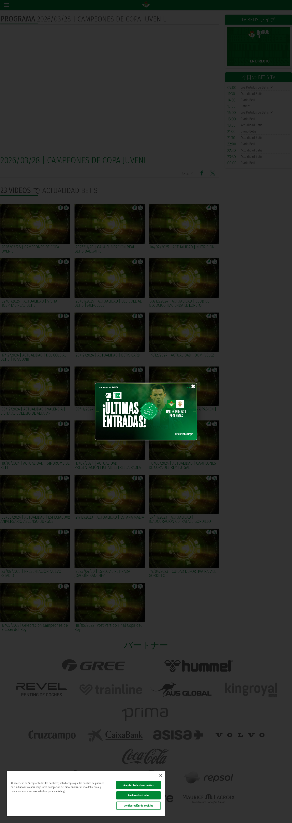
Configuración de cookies (138, 805)
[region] (86, 793)
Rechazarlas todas (138, 795)
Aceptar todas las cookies (138, 785)
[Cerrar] (160, 775)
